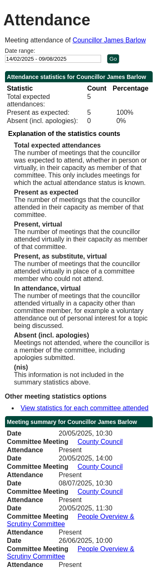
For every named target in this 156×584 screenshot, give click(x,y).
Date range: (20, 50)
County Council (100, 441)
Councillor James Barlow (109, 40)
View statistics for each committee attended (85, 408)
